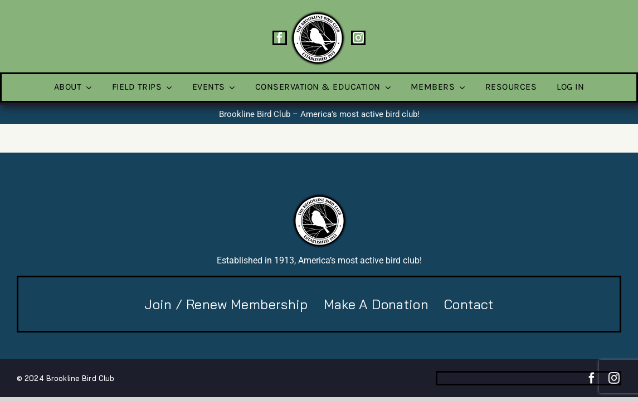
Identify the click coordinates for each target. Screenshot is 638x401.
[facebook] (279, 37)
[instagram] (358, 37)
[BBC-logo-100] (317, 13)
